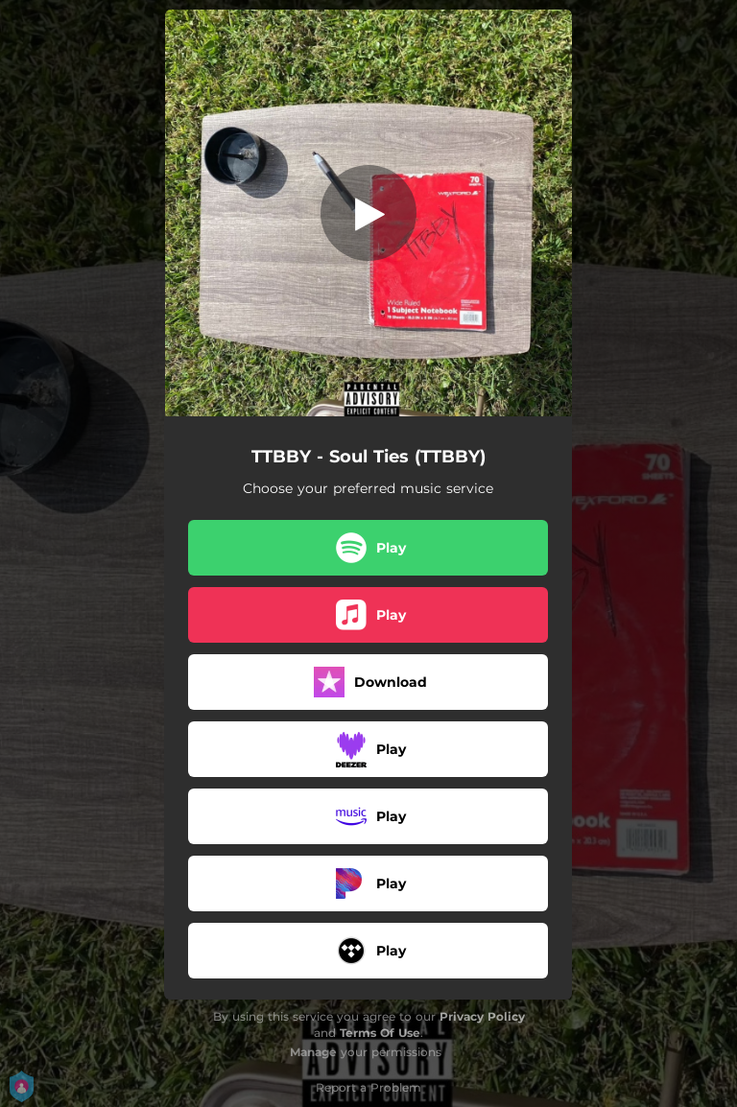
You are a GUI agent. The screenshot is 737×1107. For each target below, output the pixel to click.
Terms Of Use (380, 1032)
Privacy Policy (482, 1016)
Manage (313, 1052)
